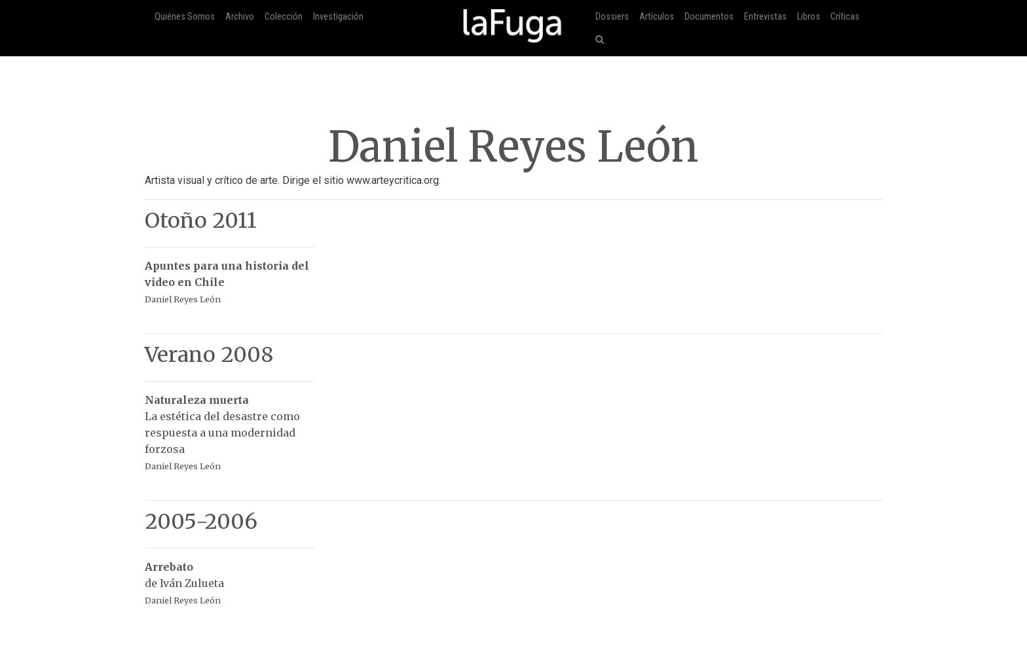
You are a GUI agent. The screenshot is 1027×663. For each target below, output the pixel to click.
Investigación (338, 16)
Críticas (845, 16)
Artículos (656, 16)
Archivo (239, 16)
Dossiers (612, 16)
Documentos (709, 16)
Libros (808, 16)
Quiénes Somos (185, 16)
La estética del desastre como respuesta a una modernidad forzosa (229, 426)
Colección (284, 16)
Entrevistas (765, 16)
